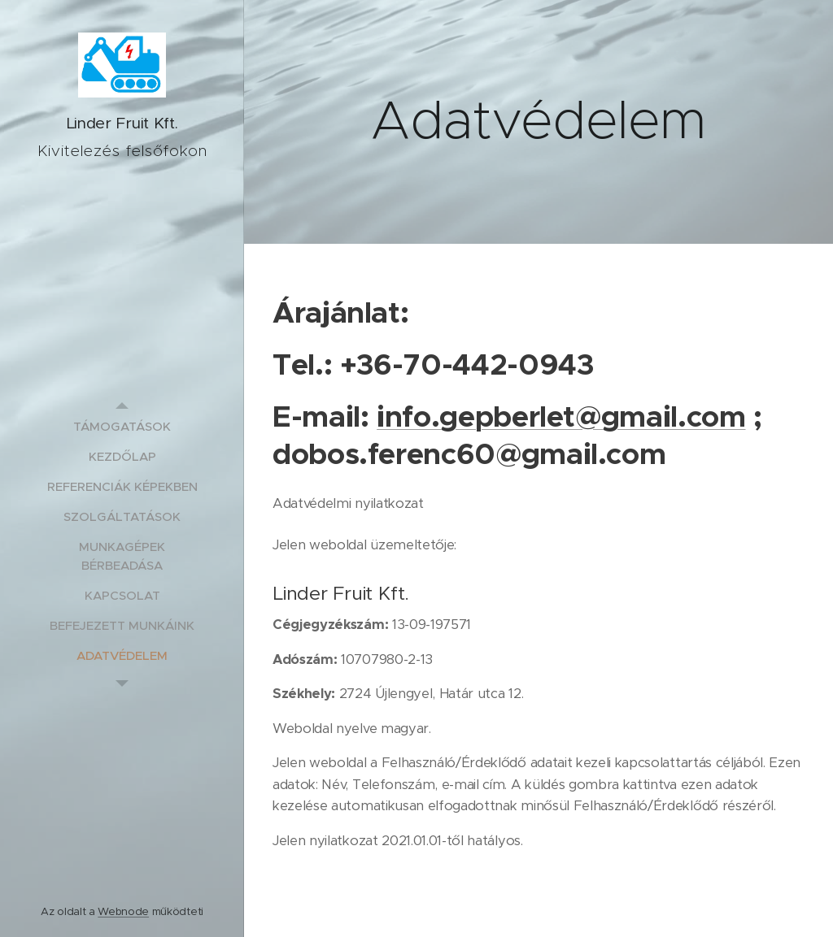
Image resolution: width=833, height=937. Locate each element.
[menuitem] (122, 426)
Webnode (123, 911)
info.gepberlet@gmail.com (561, 416)
